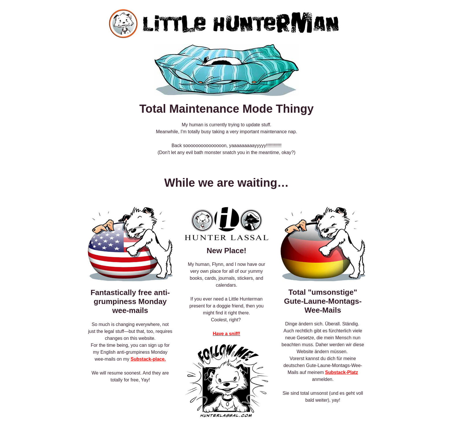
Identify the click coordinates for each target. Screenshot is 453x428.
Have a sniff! (226, 333)
